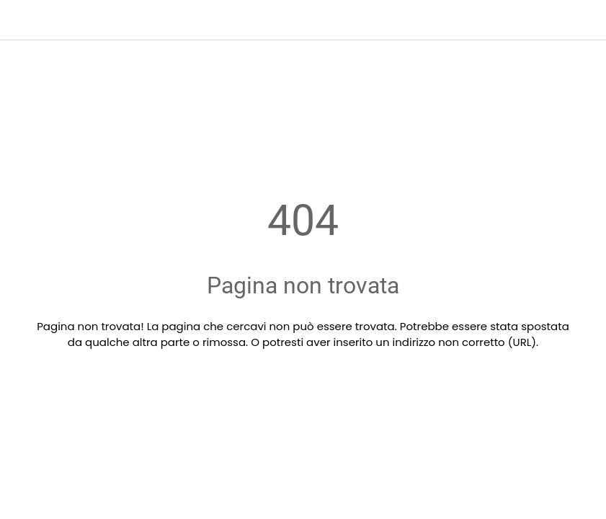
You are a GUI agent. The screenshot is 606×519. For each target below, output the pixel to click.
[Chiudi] (20, 20)
